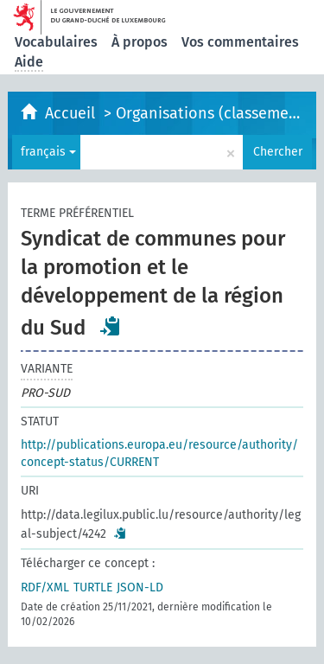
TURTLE (92, 587)
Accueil (72, 113)
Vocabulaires (56, 42)
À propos (139, 42)
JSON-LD (140, 587)
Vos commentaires (240, 42)
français (48, 151)
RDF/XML (45, 587)
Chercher (277, 151)
